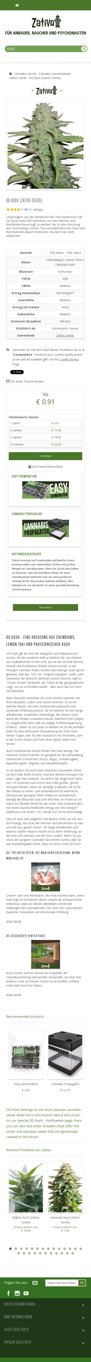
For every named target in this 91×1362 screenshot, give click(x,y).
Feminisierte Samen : (25, 416)
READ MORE (13, 921)
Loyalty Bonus (69, 359)
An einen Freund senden (27, 381)
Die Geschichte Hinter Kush (25, 935)
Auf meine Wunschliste (45, 466)
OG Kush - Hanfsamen (46, 1120)
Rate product (45, 606)
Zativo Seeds (65, 335)
